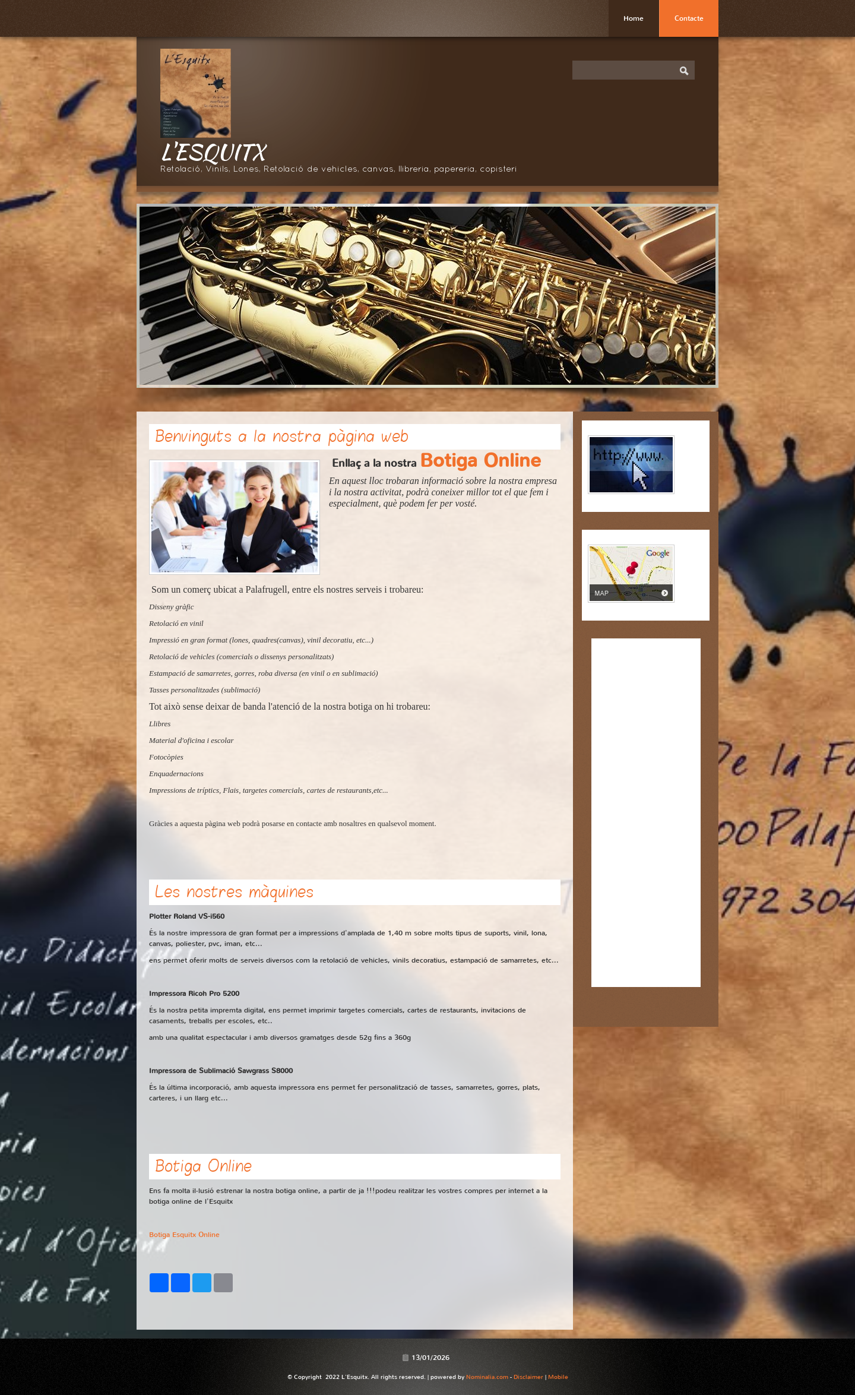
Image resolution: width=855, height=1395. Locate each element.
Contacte (689, 18)
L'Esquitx (212, 151)
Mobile (558, 1377)
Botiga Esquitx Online (184, 1234)
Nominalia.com (487, 1377)
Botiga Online (480, 460)
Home (633, 18)
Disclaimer (528, 1377)
